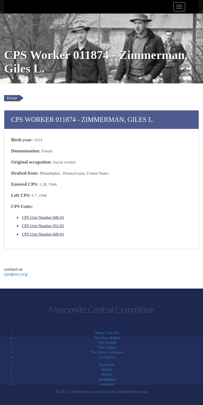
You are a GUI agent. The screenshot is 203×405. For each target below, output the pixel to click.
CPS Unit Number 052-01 (43, 226)
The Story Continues (107, 352)
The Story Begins (107, 337)
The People (107, 342)
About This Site (107, 333)
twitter (107, 369)
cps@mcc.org (16, 274)
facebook (106, 364)
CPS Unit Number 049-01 (43, 234)
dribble (107, 374)
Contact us (106, 357)
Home (12, 98)
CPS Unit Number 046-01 (43, 217)
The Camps (107, 347)
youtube (107, 384)
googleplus (107, 379)
